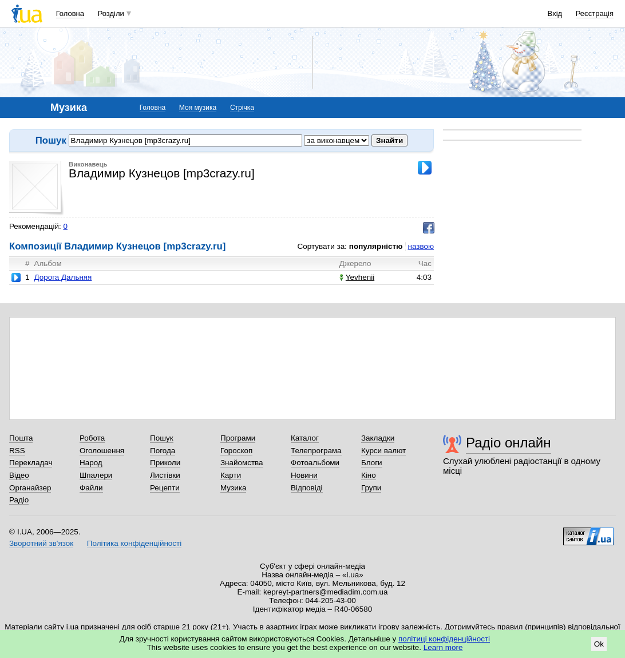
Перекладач (30, 462)
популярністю (376, 246)
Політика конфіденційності (134, 543)
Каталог (305, 438)
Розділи (111, 13)
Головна (70, 13)
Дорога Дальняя (63, 277)
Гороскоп (236, 450)
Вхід (555, 13)
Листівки (165, 475)
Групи (371, 487)
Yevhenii (356, 277)
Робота (92, 438)
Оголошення (102, 450)
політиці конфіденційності (444, 639)
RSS (17, 450)
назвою (421, 246)
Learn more (443, 647)
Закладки (377, 438)
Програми (237, 438)
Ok (599, 644)
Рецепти (165, 487)
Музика (233, 487)
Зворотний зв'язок (41, 543)
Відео (19, 475)
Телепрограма (316, 450)
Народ (91, 462)
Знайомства (241, 462)
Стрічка (242, 108)
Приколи (165, 462)
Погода (162, 450)
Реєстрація (595, 13)
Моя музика (197, 108)
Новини (304, 475)
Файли (91, 487)
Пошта (21, 438)
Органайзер (30, 487)
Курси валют (383, 450)
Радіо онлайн (508, 442)
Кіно (368, 475)
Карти (230, 475)
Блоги (371, 462)
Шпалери (96, 475)
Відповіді (307, 487)
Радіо (19, 500)
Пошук (161, 438)
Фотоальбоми (315, 462)
